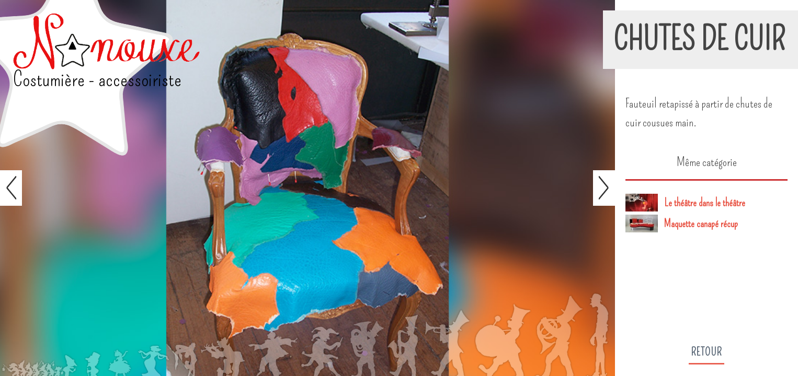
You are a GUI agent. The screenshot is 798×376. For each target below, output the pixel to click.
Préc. (11, 188)
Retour (706, 352)
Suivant (604, 188)
